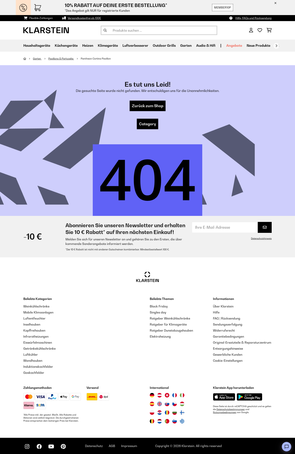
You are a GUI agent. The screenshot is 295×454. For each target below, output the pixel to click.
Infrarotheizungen (36, 336)
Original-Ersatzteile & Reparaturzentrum (242, 342)
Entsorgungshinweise (228, 348)
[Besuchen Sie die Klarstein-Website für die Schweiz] (167, 395)
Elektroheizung (160, 336)
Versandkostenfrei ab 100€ (84, 18)
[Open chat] (286, 446)
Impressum (129, 446)
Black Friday (159, 306)
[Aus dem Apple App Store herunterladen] (224, 397)
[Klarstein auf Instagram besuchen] (27, 446)
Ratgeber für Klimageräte (168, 324)
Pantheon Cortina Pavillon (96, 58)
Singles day (158, 312)
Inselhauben (31, 324)
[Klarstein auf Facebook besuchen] (39, 446)
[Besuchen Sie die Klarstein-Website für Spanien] (152, 404)
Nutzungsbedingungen (224, 412)
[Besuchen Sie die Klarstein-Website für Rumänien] (167, 412)
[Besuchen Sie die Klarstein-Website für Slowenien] (174, 421)
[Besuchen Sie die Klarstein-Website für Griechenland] (182, 421)
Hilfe (216, 312)
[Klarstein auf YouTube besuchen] (51, 446)
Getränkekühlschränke (39, 348)
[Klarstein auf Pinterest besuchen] (63, 446)
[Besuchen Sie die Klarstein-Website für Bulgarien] (174, 412)
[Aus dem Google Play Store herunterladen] (249, 397)
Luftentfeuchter (34, 318)
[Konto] (251, 30)
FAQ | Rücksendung (226, 318)
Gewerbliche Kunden (227, 354)
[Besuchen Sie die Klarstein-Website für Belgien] (152, 421)
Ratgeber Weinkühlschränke (170, 318)
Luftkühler (30, 354)
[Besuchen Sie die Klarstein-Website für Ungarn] (182, 404)
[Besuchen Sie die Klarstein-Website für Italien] (182, 395)
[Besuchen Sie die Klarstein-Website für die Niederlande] (159, 421)
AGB (112, 446)
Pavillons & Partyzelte (61, 58)
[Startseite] (28, 58)
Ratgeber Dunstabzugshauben (171, 330)
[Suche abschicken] (105, 30)
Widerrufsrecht (224, 330)
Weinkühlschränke (36, 306)
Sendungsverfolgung (227, 324)
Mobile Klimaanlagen (38, 312)
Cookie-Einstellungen (228, 360)
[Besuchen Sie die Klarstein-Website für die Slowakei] (167, 404)
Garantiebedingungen (228, 336)
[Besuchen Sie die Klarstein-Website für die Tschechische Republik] (174, 404)
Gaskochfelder (33, 373)
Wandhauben (32, 360)
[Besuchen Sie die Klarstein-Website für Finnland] (182, 412)
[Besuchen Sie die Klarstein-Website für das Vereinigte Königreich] (159, 404)
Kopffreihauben (34, 330)
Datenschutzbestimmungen (231, 409)
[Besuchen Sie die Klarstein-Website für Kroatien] (159, 412)
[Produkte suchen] (159, 30)
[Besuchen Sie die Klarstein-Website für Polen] (152, 412)
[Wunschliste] (260, 30)
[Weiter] (276, 46)
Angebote (234, 45)
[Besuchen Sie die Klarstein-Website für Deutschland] (152, 395)
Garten (37, 58)
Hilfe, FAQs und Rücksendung (253, 18)
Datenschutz (94, 446)
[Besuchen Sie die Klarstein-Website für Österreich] (159, 395)
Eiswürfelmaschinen (37, 342)
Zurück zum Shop (147, 106)
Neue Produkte (258, 45)
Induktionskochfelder (38, 366)
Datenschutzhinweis (261, 238)
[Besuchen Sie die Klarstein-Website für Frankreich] (174, 395)
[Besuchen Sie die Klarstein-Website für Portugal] (167, 421)
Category (147, 124)
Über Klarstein (223, 306)
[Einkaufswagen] (269, 30)
